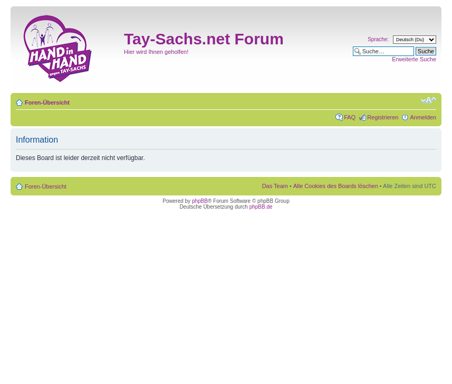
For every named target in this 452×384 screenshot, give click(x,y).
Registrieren (382, 117)
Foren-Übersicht (47, 102)
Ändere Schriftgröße (428, 100)
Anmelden (423, 117)
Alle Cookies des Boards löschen (335, 186)
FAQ (349, 117)
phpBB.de (261, 207)
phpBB (200, 201)
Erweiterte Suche (414, 59)
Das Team (275, 186)
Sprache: (378, 39)
